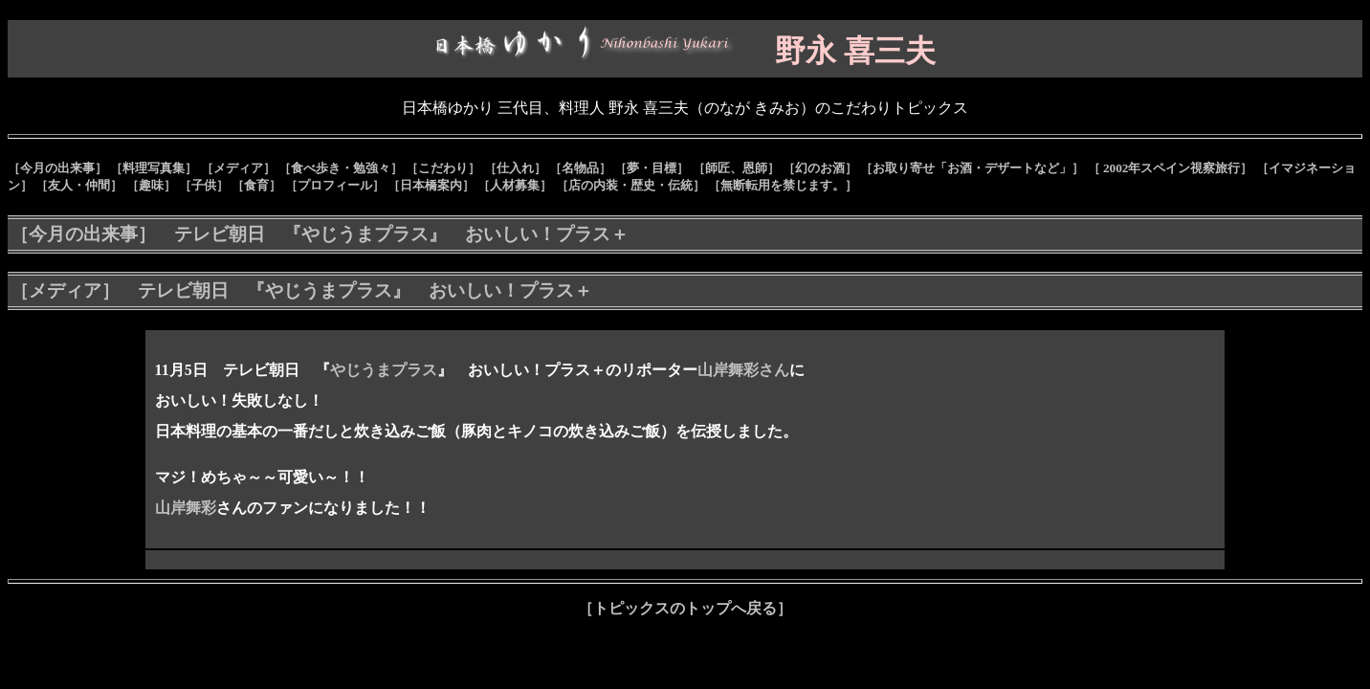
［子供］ (204, 185)
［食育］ (256, 185)
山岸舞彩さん (743, 370)
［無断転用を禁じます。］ (782, 185)
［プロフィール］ (335, 185)
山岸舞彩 (185, 508)
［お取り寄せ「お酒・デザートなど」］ (972, 168)
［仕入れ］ (515, 168)
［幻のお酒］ (820, 168)
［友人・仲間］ (78, 185)
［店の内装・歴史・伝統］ (630, 185)
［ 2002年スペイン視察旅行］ (1170, 168)
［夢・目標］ (651, 168)
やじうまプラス (383, 370)
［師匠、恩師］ (736, 168)
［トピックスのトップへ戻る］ (685, 608)
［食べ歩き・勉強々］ (340, 168)
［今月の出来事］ (57, 168)
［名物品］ (580, 168)
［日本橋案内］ (431, 185)
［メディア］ (238, 168)
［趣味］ (151, 185)
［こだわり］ (443, 168)
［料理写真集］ (153, 168)
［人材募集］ (514, 185)
